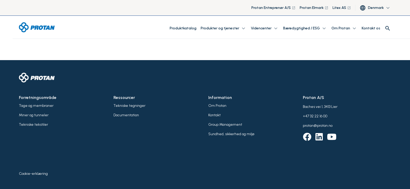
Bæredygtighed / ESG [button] (305, 28)
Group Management (225, 124)
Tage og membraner (36, 105)
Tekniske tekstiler (33, 124)
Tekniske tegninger (129, 105)
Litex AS (342, 8)
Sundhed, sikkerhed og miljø (231, 134)
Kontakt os (371, 28)
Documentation (126, 115)
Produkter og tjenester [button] (224, 28)
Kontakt (214, 115)
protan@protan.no (318, 125)
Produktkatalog (183, 28)
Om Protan (217, 105)
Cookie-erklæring (33, 173)
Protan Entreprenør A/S (273, 8)
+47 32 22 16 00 (315, 116)
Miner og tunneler (34, 115)
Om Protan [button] (344, 28)
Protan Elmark (314, 8)
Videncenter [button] (265, 28)
